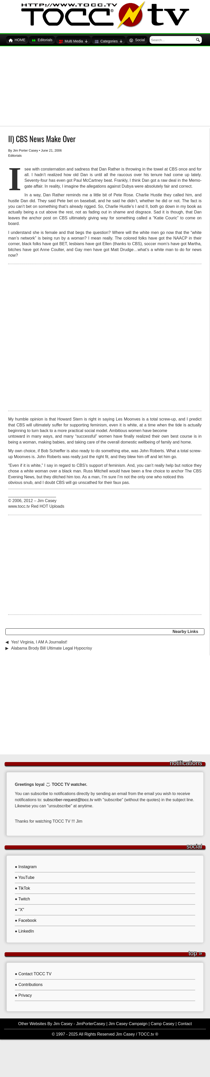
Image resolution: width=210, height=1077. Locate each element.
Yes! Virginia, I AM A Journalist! (39, 639)
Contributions (30, 982)
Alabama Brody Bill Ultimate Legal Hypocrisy (51, 645)
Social (150, 39)
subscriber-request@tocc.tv (68, 797)
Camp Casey (162, 1021)
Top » (195, 950)
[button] (193, 38)
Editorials (52, 39)
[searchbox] (178, 38)
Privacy (25, 993)
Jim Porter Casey (25, 148)
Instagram (27, 864)
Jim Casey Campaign (127, 1021)
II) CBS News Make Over (42, 136)
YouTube (26, 875)
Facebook (27, 918)
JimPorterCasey (90, 1021)
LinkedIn (26, 928)
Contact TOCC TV (34, 971)
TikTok (24, 885)
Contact (185, 1021)
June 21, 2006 (51, 148)
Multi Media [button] (84, 38)
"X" (21, 907)
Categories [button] (120, 38)
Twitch (24, 896)
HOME (26, 39)
